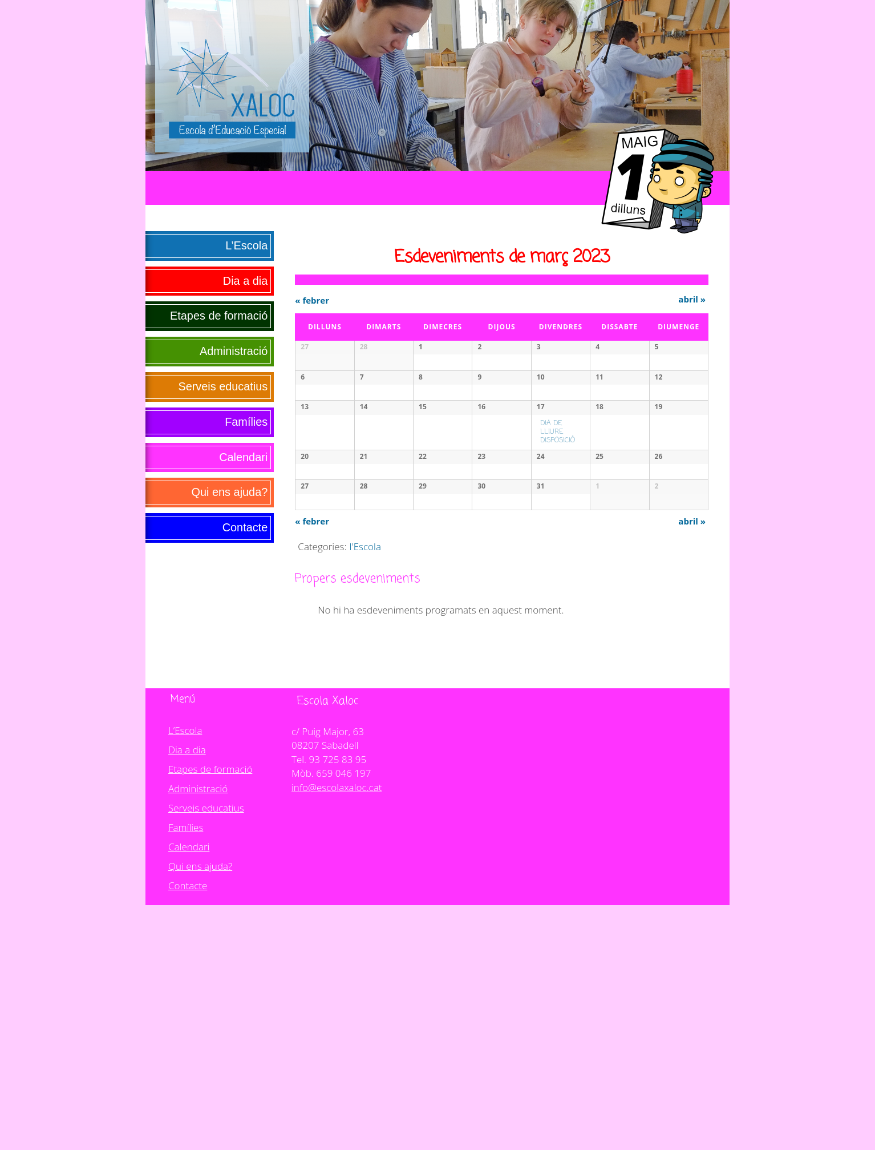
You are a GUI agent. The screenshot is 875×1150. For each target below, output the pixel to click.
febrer (312, 300)
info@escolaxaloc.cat (336, 1032)
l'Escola (365, 791)
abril (692, 299)
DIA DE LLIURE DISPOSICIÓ (557, 537)
